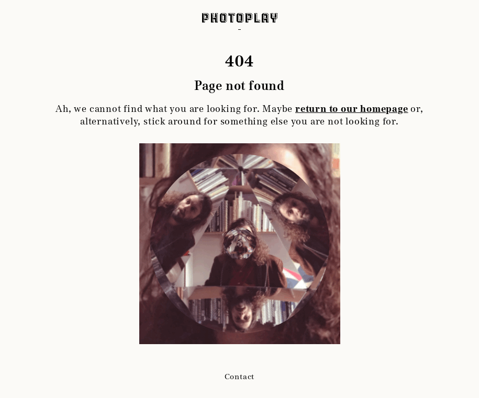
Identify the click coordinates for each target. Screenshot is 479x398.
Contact (240, 376)
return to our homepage (351, 109)
